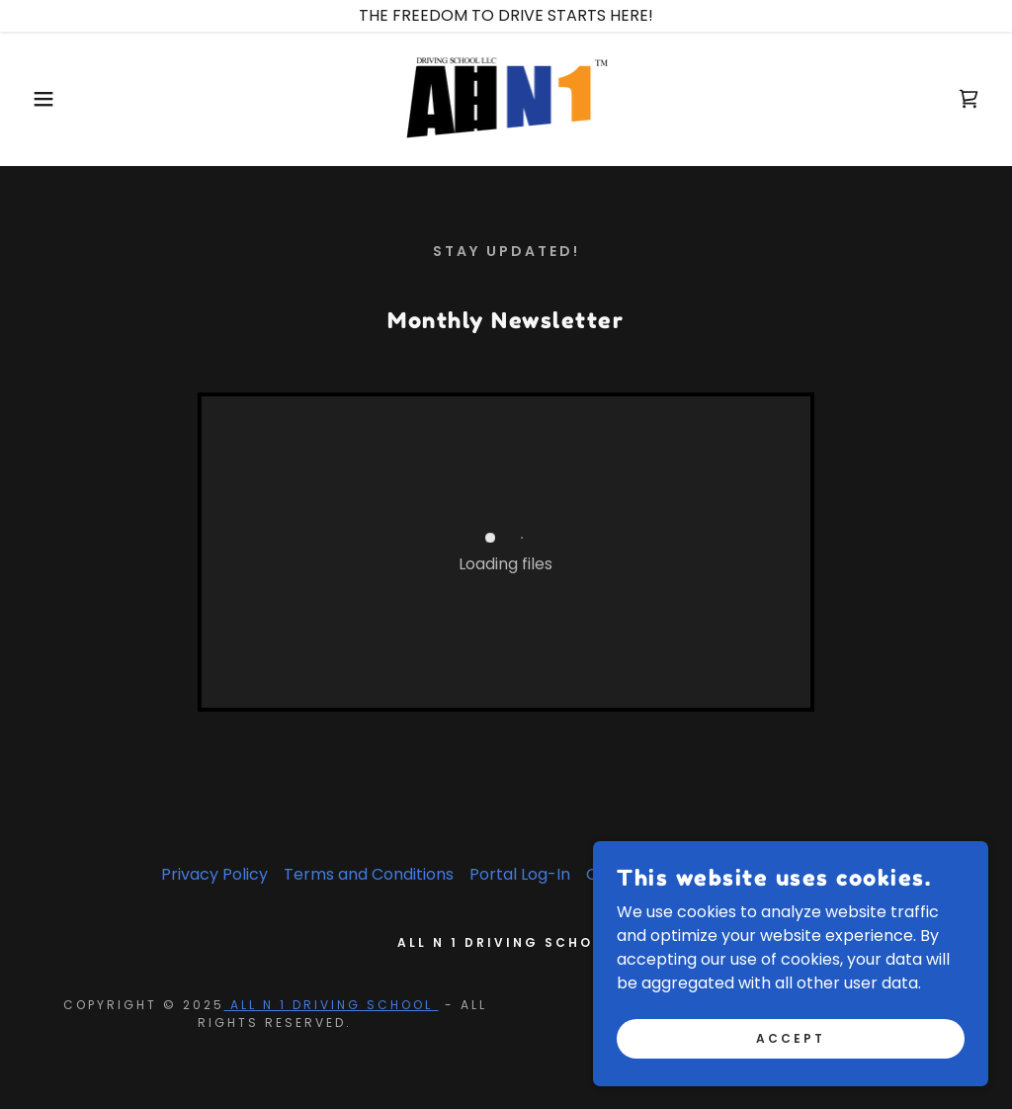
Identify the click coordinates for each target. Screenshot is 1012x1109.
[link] (506, 97)
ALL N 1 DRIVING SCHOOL (331, 1004)
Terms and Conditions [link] (369, 874)
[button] (50, 99)
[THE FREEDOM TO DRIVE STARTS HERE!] (506, 16)
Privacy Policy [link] (214, 874)
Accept (790, 1037)
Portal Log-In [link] (519, 874)
